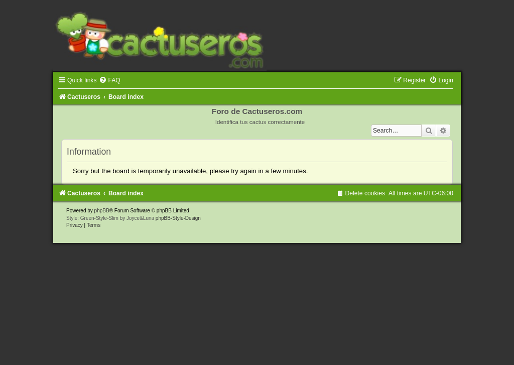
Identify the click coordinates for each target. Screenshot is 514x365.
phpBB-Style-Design (178, 218)
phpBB (101, 210)
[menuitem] (109, 80)
